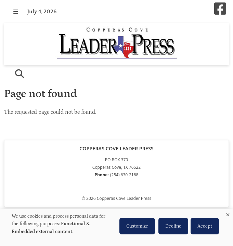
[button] (16, 11)
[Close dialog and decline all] (228, 213)
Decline (173, 226)
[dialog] (116, 227)
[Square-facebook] (220, 9)
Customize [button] (137, 226)
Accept (204, 226)
